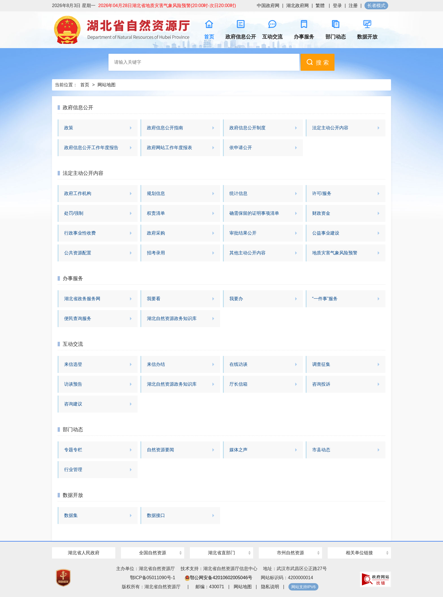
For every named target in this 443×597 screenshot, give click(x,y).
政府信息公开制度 (247, 127)
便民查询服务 (77, 318)
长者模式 (376, 5)
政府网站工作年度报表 (169, 147)
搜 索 (317, 62)
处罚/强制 (73, 213)
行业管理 (73, 469)
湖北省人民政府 (83, 552)
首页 (84, 84)
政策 (68, 127)
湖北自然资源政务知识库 (172, 318)
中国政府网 (268, 5)
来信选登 (73, 364)
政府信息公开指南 (165, 127)
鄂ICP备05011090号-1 (152, 577)
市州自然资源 (290, 552)
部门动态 (73, 429)
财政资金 (321, 213)
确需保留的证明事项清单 (254, 213)
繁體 (320, 5)
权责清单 (156, 213)
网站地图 (106, 84)
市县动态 (321, 449)
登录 (337, 5)
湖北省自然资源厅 (122, 29)
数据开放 (73, 495)
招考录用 (156, 252)
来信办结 (156, 364)
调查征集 (321, 364)
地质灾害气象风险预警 (334, 252)
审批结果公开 (243, 233)
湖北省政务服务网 (82, 298)
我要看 (153, 298)
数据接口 (156, 515)
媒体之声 (238, 449)
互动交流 (73, 344)
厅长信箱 (238, 384)
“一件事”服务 (325, 298)
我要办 (236, 298)
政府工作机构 (77, 193)
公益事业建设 (325, 233)
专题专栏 (73, 449)
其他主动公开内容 (247, 252)
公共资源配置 (77, 252)
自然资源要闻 (160, 449)
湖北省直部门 (221, 552)
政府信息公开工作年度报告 (91, 147)
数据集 (71, 515)
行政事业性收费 (80, 233)
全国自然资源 (152, 552)
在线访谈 (238, 364)
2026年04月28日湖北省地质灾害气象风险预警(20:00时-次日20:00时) (167, 5)
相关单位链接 (359, 552)
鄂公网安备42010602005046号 (218, 577)
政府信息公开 (78, 107)
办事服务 (73, 278)
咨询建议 (73, 403)
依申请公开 (240, 147)
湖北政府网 (297, 5)
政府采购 (156, 233)
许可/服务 (321, 193)
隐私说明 (270, 586)
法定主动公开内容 (330, 127)
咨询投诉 (321, 384)
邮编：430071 (210, 586)
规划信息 (156, 193)
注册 (353, 5)
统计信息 (238, 193)
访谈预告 (73, 384)
